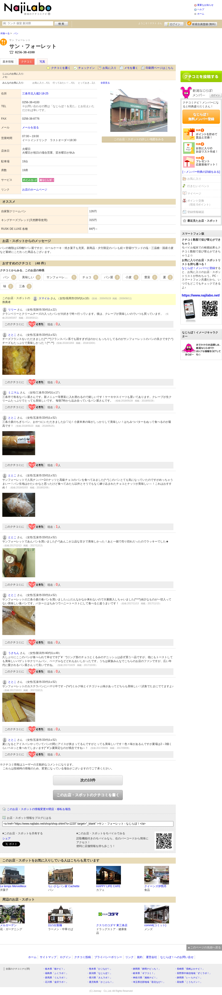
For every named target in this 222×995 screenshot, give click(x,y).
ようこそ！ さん (150, 23)
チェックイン (86, 68)
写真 (42, 61)
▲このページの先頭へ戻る (204, 947)
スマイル (44, 298)
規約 (139, 957)
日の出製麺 (55, 925)
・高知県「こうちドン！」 (188, 982)
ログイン (174, 24)
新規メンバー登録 (201, 24)
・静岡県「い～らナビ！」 (188, 977)
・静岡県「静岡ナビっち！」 (146, 969)
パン (9, 277)
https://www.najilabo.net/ (201, 295)
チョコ (90, 277)
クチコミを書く (61, 68)
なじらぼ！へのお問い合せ (177, 957)
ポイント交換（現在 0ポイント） (199, 202)
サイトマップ (48, 957)
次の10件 (88, 780)
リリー (12, 309)
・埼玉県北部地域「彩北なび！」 (148, 982)
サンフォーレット (61, 277)
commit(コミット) (155, 925)
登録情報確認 (195, 212)
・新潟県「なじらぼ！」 (99, 973)
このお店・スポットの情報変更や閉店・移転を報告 (39, 809)
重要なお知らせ (205, 5)
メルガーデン (8, 925)
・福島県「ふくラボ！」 (55, 973)
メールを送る (30, 127)
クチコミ (26, 61)
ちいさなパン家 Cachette (63, 886)
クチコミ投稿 (82, 957)
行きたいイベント (198, 186)
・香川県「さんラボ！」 (99, 977)
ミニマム (13, 392)
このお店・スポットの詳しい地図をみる (139, 139)
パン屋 (112, 277)
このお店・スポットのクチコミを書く (87, 795)
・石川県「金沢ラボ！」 (55, 982)
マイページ (194, 193)
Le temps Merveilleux (13, 886)
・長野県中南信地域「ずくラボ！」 (193, 973)
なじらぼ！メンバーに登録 (198, 268)
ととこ (12, 334)
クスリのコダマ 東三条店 (111, 925)
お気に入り (109, 68)
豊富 (150, 277)
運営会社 (151, 957)
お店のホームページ (34, 189)
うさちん (13, 653)
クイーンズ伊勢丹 (155, 886)
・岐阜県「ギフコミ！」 (143, 973)
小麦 (132, 277)
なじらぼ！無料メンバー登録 (201, 116)
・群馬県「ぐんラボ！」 (55, 977)
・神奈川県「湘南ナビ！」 (144, 977)
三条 (25, 286)
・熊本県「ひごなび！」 (99, 969)
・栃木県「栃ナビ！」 (54, 969)
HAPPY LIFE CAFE (108, 886)
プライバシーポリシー (108, 957)
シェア (6, 838)
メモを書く (131, 68)
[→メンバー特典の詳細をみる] (201, 171)
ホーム (200, 13)
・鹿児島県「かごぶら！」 (100, 982)
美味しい (31, 277)
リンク (129, 957)
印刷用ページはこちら (159, 68)
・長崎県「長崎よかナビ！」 (190, 969)
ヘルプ (200, 9)
